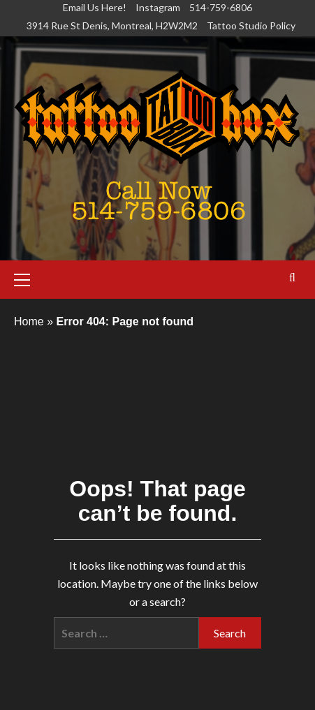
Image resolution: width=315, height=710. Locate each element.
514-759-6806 (220, 7)
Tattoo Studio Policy (251, 25)
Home (29, 321)
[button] (28, 277)
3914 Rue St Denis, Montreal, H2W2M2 (112, 25)
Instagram (157, 7)
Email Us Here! (94, 7)
